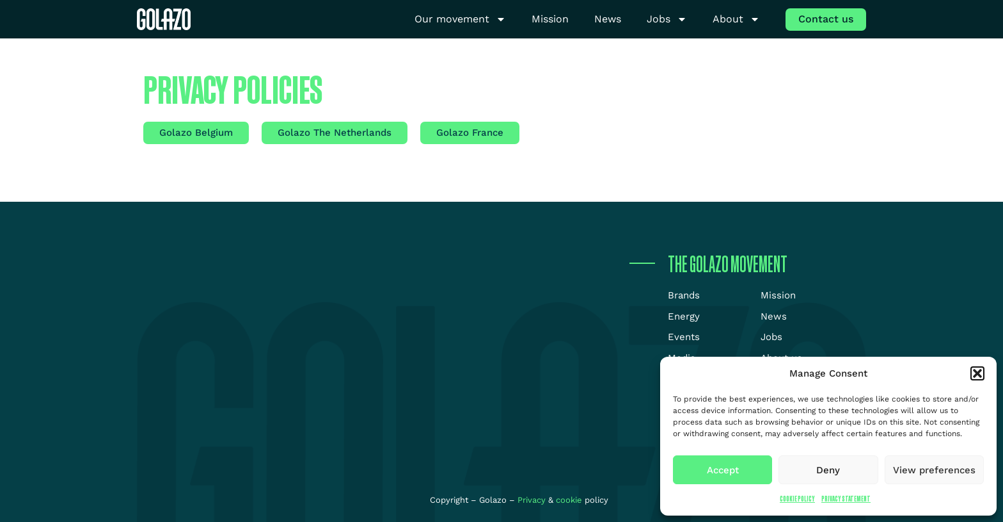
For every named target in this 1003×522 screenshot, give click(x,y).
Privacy (532, 500)
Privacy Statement (846, 498)
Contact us (825, 19)
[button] (977, 373)
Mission (550, 19)
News (607, 19)
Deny (828, 470)
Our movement (460, 19)
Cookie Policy (797, 498)
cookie (569, 500)
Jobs (667, 19)
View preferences (934, 470)
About (736, 19)
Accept (723, 470)
